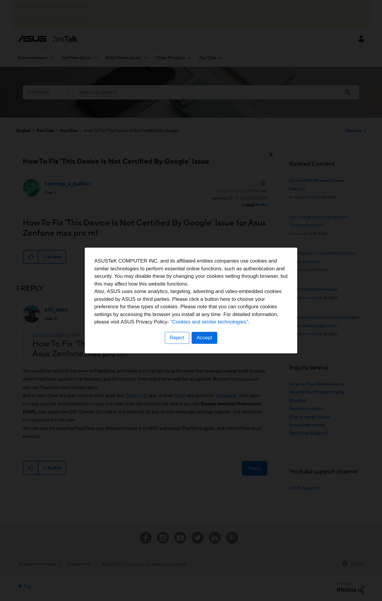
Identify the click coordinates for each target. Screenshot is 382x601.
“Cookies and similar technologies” (209, 322)
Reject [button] (177, 338)
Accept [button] (204, 338)
